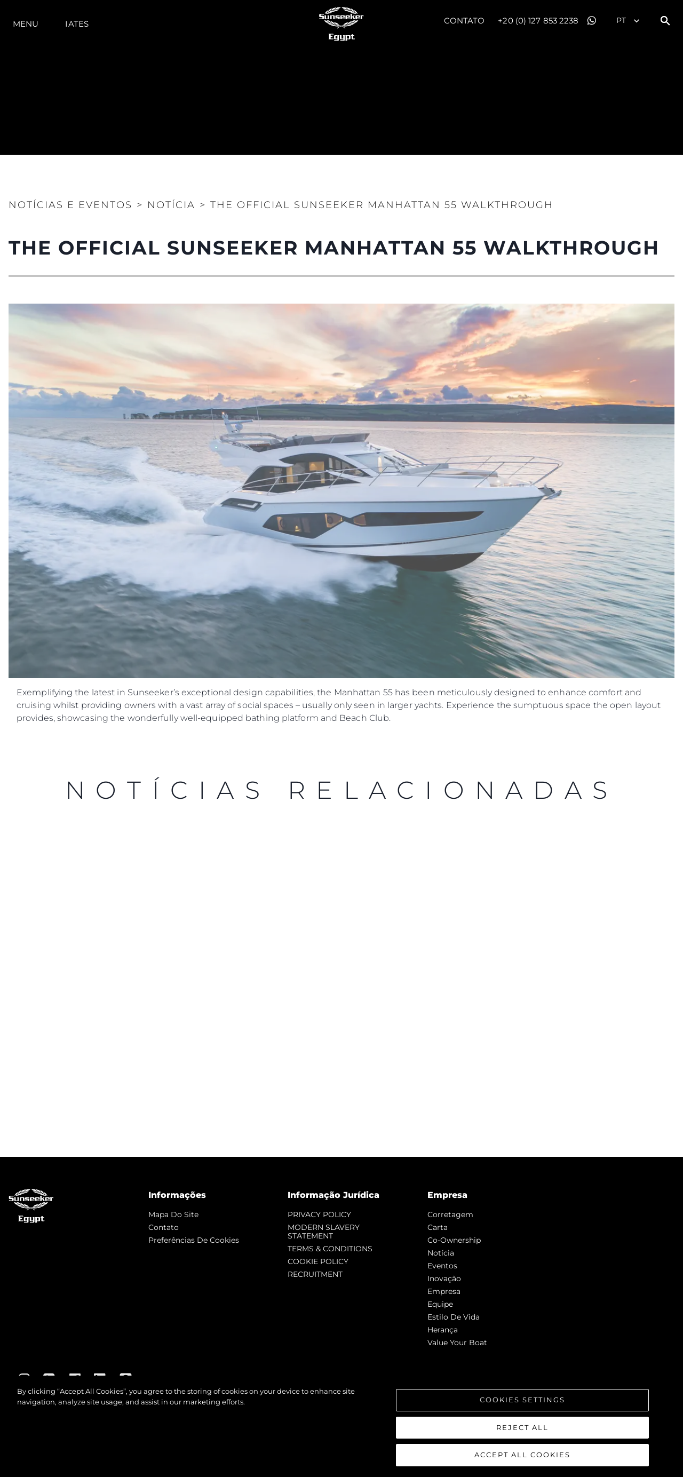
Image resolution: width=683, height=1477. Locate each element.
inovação (444, 1278)
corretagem (450, 1214)
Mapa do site (173, 1214)
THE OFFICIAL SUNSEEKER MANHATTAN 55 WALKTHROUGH (381, 205)
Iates (77, 24)
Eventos (442, 1265)
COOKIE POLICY (318, 1261)
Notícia (171, 205)
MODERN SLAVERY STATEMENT (324, 1231)
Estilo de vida (453, 1317)
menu (25, 24)
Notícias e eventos (70, 205)
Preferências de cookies (193, 1240)
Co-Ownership (454, 1240)
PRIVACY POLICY (319, 1214)
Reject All (522, 1427)
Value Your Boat (457, 1342)
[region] (341, 1426)
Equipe (440, 1304)
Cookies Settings (522, 1399)
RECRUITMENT (315, 1274)
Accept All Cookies (522, 1454)
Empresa (443, 1291)
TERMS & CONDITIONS (330, 1248)
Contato (464, 20)
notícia (440, 1253)
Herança (442, 1330)
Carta (437, 1227)
